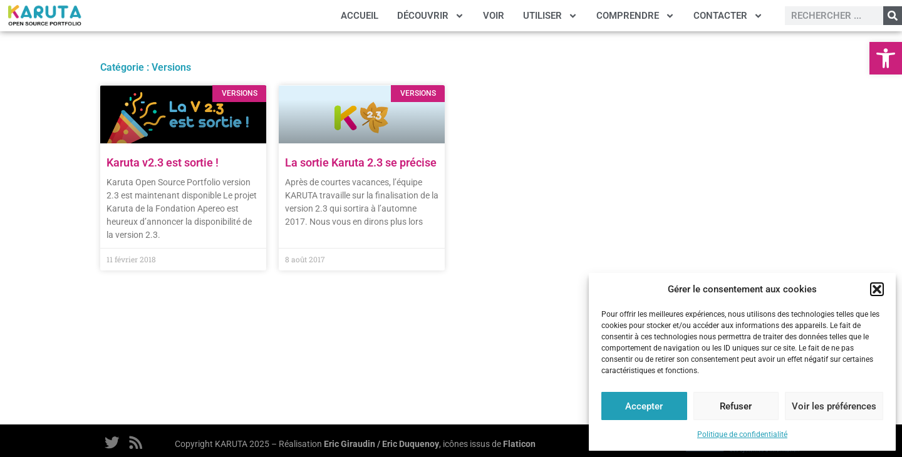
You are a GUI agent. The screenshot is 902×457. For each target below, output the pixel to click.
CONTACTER (728, 16)
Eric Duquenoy (410, 444)
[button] (885, 58)
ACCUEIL (359, 15)
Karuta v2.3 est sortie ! (162, 162)
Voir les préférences (834, 406)
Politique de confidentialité (742, 434)
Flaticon (519, 444)
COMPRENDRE (635, 16)
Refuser (736, 406)
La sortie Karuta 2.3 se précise (361, 162)
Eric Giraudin (349, 444)
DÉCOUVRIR (430, 16)
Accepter (644, 406)
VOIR (493, 15)
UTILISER (550, 16)
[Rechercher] (892, 15)
